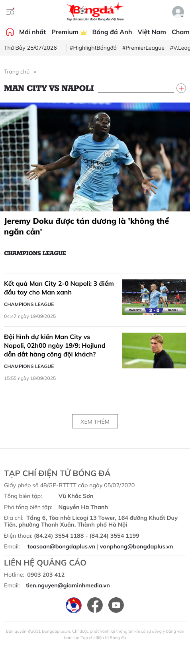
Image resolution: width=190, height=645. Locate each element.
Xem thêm (94, 421)
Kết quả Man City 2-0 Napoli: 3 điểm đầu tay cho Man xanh (59, 287)
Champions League (35, 253)
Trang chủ (16, 71)
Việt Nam (152, 32)
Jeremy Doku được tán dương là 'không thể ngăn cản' (86, 226)
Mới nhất (32, 32)
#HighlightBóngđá (93, 47)
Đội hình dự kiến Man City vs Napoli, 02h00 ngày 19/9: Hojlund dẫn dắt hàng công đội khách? (55, 345)
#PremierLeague (143, 47)
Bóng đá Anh (112, 32)
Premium (68, 32)
